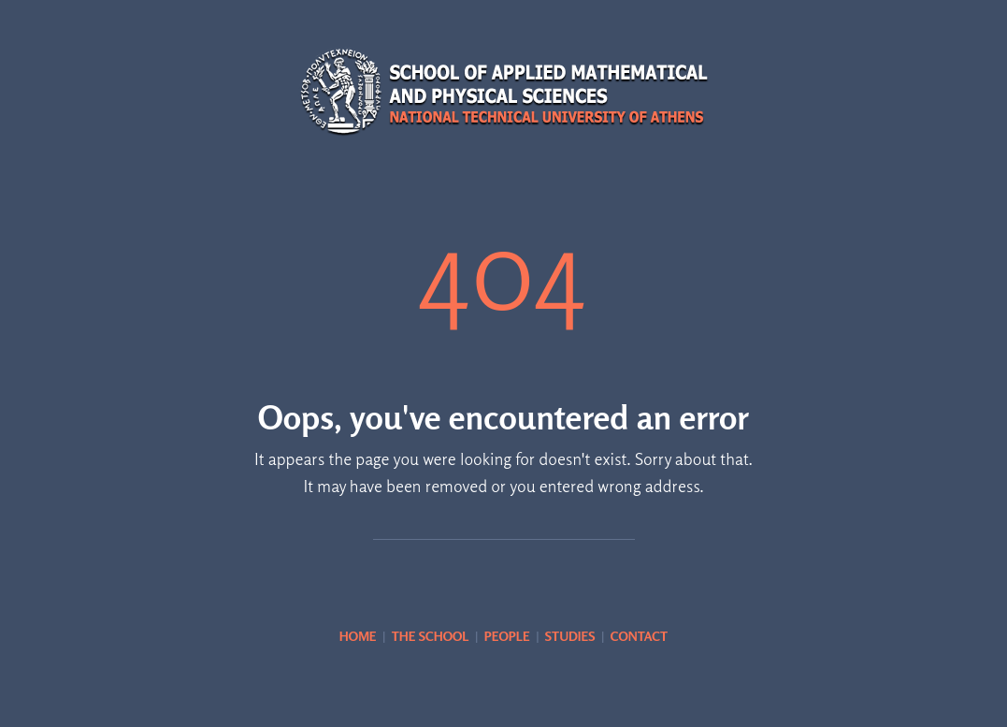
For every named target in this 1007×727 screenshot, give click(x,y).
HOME (358, 636)
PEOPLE (507, 636)
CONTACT (639, 636)
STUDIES (570, 636)
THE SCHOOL (430, 636)
